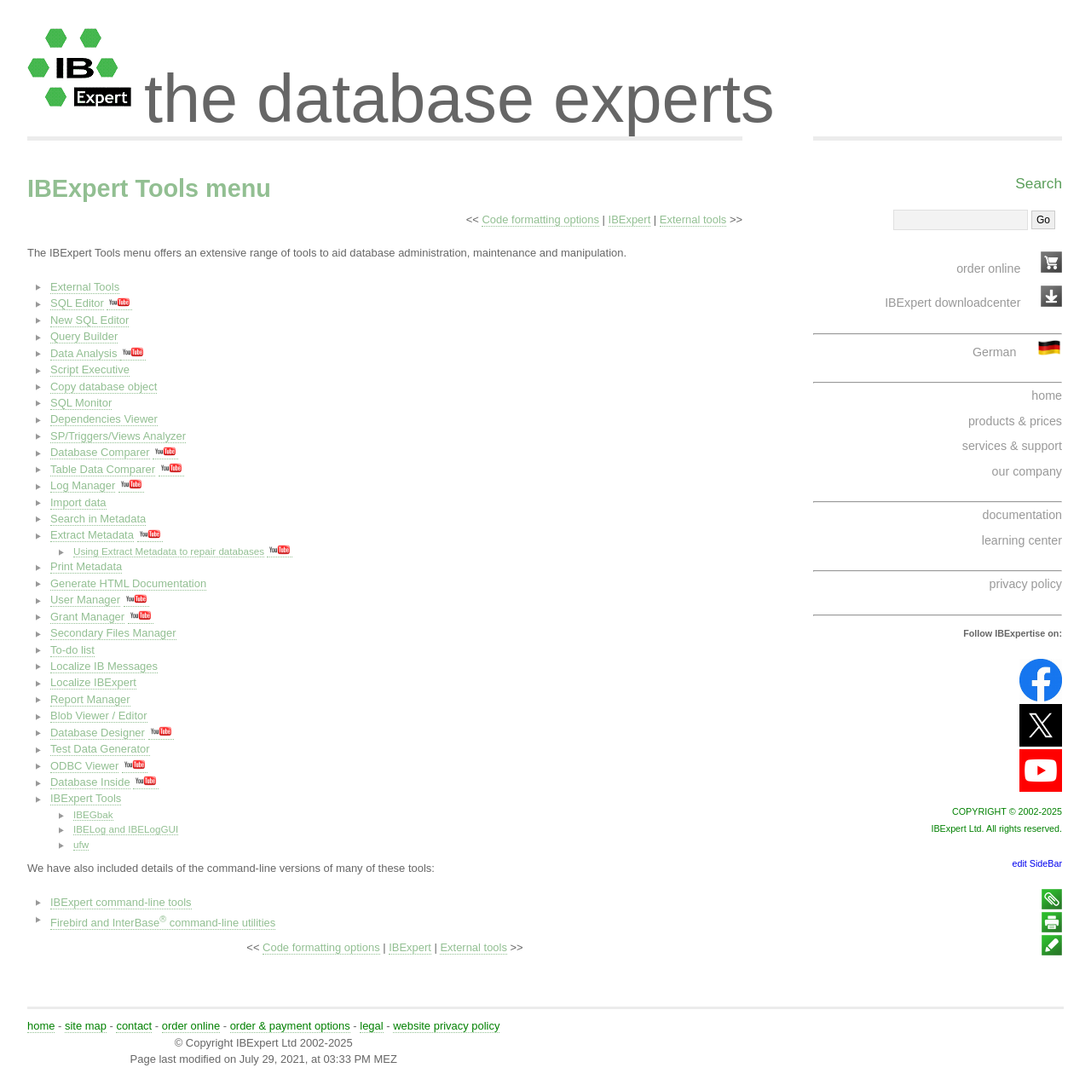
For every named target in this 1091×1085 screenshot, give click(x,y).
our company (1027, 471)
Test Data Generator (100, 748)
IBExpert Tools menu (149, 188)
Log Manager (82, 485)
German (994, 352)
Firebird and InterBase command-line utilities (162, 922)
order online (988, 268)
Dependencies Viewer (104, 419)
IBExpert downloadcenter (952, 302)
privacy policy (1025, 584)
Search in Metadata (98, 518)
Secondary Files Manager (113, 632)
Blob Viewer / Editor (98, 715)
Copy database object (103, 386)
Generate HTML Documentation (128, 583)
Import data (78, 502)
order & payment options (290, 1025)
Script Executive (90, 369)
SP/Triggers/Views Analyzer (118, 436)
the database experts (459, 84)
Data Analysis (85, 353)
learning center (1022, 540)
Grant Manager (87, 616)
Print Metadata (86, 566)
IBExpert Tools (85, 798)
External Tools (84, 286)
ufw (81, 844)
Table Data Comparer (102, 469)
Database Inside (90, 782)
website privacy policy (446, 1025)
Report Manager (90, 699)
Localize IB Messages (104, 666)
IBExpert (630, 219)
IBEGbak (93, 814)
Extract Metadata (92, 534)
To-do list (72, 649)
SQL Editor (77, 303)
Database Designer (97, 732)
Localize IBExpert (93, 682)
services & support (1012, 446)
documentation (1022, 515)
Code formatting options (540, 219)
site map (86, 1025)
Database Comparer (100, 452)
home (1046, 395)
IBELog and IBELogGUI (125, 828)
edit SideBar (1037, 863)
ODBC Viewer (84, 765)
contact (134, 1025)
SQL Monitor (81, 402)
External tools (693, 219)
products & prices (1015, 421)
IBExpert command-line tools (121, 902)
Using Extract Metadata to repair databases (168, 551)
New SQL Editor (89, 320)
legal (371, 1025)
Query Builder (84, 336)
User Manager (85, 599)
